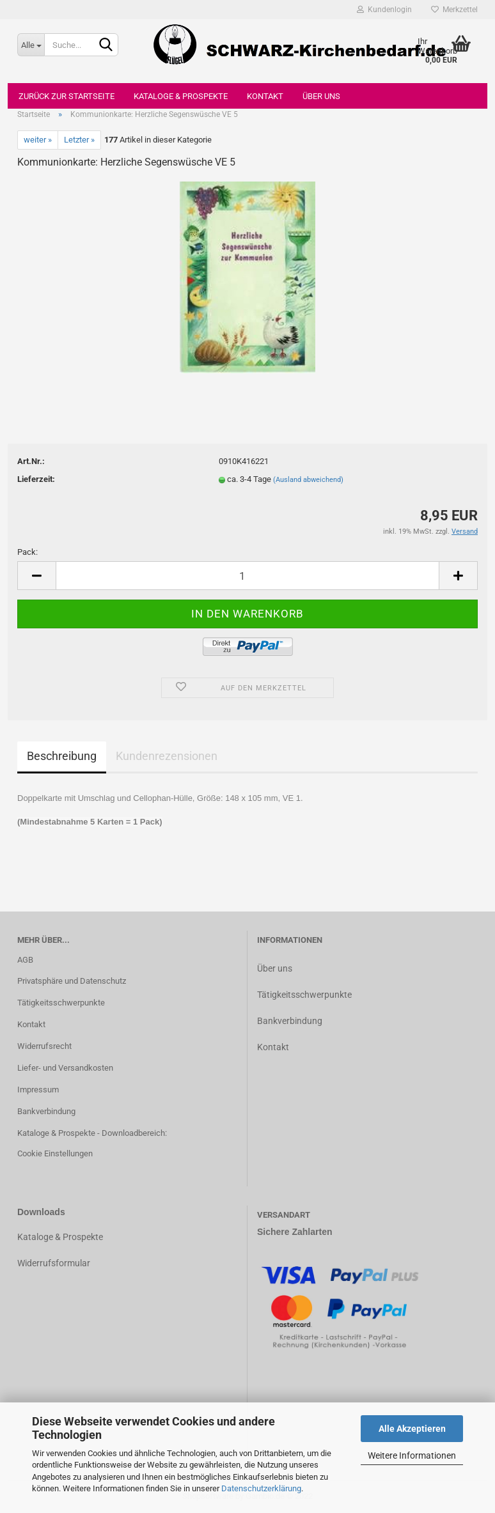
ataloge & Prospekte (63, 1237)
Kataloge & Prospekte (181, 96)
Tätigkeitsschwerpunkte (61, 1002)
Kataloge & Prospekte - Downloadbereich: (92, 1133)
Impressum (38, 1089)
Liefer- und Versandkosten (65, 1068)
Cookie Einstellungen (55, 1153)
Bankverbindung (46, 1111)
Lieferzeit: (36, 479)
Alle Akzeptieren (412, 1429)
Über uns (321, 96)
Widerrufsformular (53, 1263)
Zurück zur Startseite (66, 96)
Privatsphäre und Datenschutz (71, 981)
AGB (25, 960)
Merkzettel (454, 9)
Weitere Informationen (412, 1455)
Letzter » (79, 139)
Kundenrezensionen (166, 756)
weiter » (38, 139)
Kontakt (265, 96)
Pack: (27, 552)
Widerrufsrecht (44, 1046)
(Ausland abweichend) (308, 480)
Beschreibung (62, 756)
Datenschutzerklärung (261, 1488)
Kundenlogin (384, 9)
